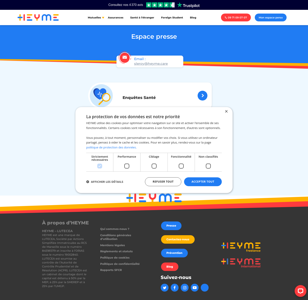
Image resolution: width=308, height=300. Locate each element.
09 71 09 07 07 (236, 17)
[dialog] (154, 150)
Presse (171, 225)
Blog (193, 17)
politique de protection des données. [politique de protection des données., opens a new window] (111, 147)
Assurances (115, 17)
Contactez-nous (177, 239)
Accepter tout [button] (203, 181)
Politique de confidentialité (120, 264)
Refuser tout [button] (163, 181)
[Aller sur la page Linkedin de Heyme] (205, 288)
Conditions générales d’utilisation (115, 237)
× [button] (226, 111)
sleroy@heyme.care (151, 64)
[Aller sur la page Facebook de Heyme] (175, 288)
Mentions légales (112, 245)
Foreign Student (172, 17)
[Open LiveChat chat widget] (300, 291)
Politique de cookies (115, 257)
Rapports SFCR (111, 270)
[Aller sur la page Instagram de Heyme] (185, 288)
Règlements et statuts (116, 251)
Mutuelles (94, 17)
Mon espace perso (271, 17)
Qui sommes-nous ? (114, 229)
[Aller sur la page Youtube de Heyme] (195, 288)
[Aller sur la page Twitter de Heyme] (165, 288)
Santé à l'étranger (142, 17)
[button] (104, 181)
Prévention (174, 253)
